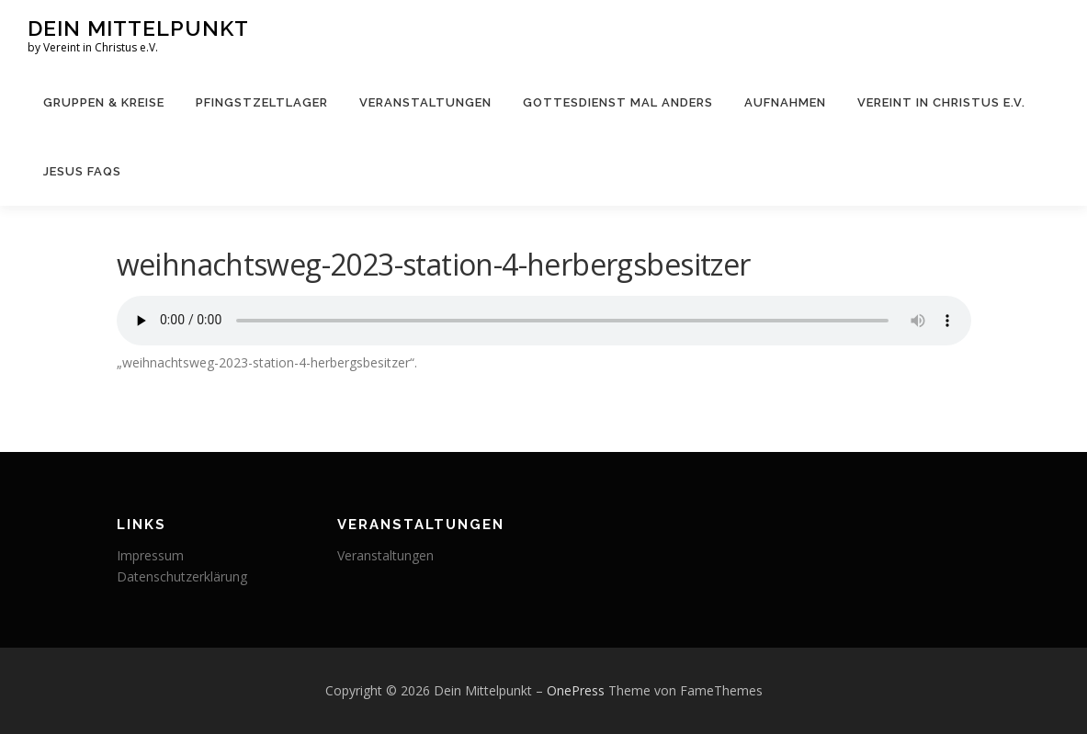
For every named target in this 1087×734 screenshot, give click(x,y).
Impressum (150, 555)
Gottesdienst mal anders (618, 102)
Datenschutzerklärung (182, 576)
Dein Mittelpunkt (138, 28)
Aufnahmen (785, 102)
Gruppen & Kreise (103, 102)
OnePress (576, 690)
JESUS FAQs (82, 171)
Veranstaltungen (425, 102)
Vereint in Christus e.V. (941, 102)
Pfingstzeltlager (262, 102)
